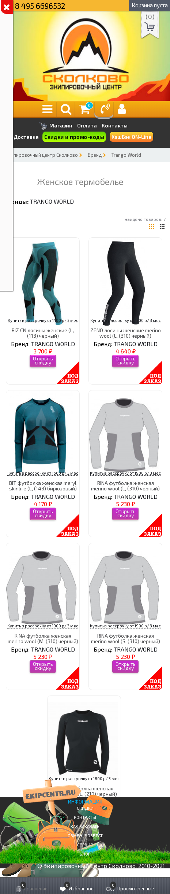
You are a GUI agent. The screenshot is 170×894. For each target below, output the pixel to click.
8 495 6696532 (40, 5)
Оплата (87, 125)
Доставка (26, 137)
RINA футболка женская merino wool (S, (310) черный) (125, 638)
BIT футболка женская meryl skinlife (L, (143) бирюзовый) (43, 485)
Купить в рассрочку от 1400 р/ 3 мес (43, 320)
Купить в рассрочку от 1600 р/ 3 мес (42, 473)
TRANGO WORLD (52, 201)
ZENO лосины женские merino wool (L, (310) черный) (125, 333)
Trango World (126, 155)
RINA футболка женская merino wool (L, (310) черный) (125, 485)
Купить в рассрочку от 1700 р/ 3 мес (125, 320)
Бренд (95, 155)
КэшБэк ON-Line (131, 137)
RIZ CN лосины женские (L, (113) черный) (43, 333)
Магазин (55, 126)
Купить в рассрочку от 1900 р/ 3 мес (125, 473)
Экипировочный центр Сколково (41, 155)
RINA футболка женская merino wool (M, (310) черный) (43, 638)
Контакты (115, 125)
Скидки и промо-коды (74, 137)
